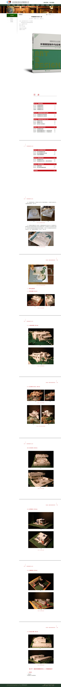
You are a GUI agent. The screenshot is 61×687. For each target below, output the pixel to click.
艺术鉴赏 (11, 21)
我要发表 (47, 685)
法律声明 (53, 685)
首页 (47, 14)
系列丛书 (11, 18)
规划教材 (50, 14)
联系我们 (50, 685)
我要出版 (43, 685)
